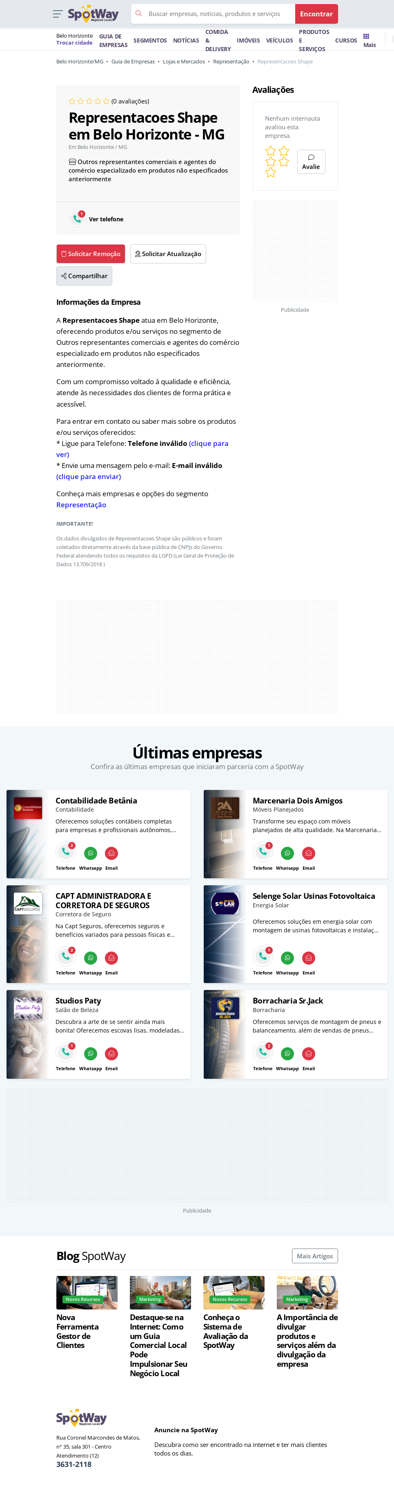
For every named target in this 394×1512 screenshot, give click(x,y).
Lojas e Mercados (184, 61)
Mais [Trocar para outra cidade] (369, 41)
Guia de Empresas (133, 61)
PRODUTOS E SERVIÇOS (314, 40)
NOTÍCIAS (186, 40)
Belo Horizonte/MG (79, 61)
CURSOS (346, 40)
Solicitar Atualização (168, 254)
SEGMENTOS (150, 40)
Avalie (311, 163)
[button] (57, 14)
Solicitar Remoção (90, 254)
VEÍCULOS (279, 40)
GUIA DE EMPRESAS (113, 40)
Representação (231, 61)
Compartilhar (84, 276)
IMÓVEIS (248, 40)
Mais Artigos (315, 1256)
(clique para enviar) (88, 476)
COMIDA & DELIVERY (218, 40)
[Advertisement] (197, 656)
